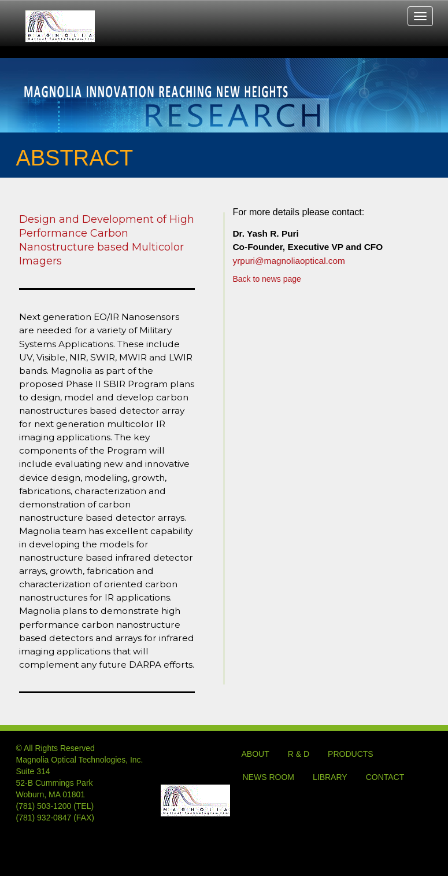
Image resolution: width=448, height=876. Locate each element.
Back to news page (267, 279)
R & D (298, 754)
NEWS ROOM (268, 777)
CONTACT (385, 777)
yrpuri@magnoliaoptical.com (289, 261)
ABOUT (255, 754)
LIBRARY (330, 777)
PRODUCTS (350, 754)
